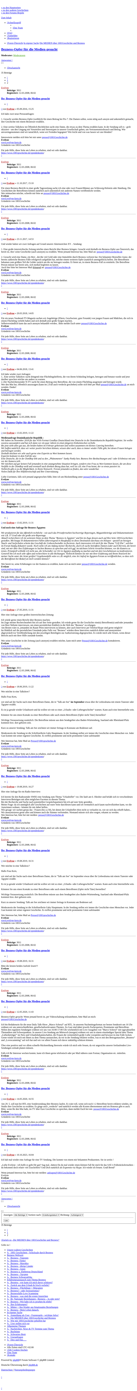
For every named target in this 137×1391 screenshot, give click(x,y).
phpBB (16, 1360)
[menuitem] (18, 28)
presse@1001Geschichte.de (55, 137)
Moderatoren (19, 55)
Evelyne (5, 88)
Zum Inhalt (6, 17)
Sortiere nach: (44, 1215)
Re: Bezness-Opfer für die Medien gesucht (25, 98)
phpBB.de (33, 1365)
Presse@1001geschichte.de (43, 741)
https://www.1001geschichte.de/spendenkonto (22, 153)
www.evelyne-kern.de (11, 142)
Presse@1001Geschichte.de (95, 640)
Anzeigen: (15, 1215)
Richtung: (72, 1215)
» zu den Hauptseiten (11, 7)
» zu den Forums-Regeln (12, 13)
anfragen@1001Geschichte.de (61, 1172)
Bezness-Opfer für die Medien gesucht (29, 49)
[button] (7, 77)
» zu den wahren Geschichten (14, 10)
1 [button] (7, 80)
